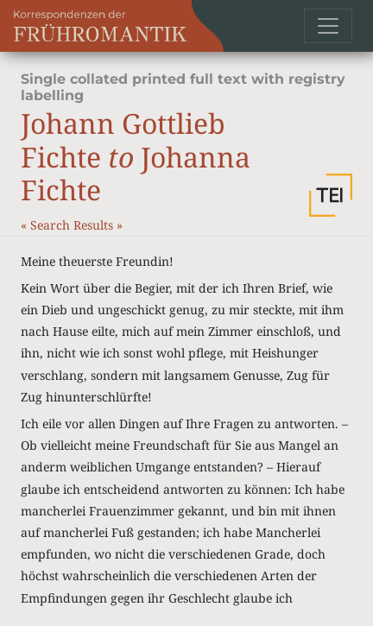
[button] (330, 195)
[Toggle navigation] (328, 26)
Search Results (73, 225)
